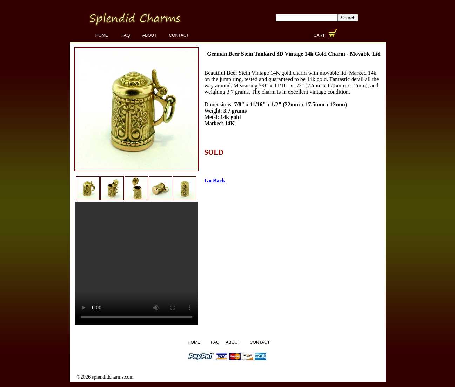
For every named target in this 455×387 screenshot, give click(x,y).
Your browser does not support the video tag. (136, 263)
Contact (179, 35)
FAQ (125, 35)
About (149, 35)
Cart (320, 35)
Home (102, 35)
